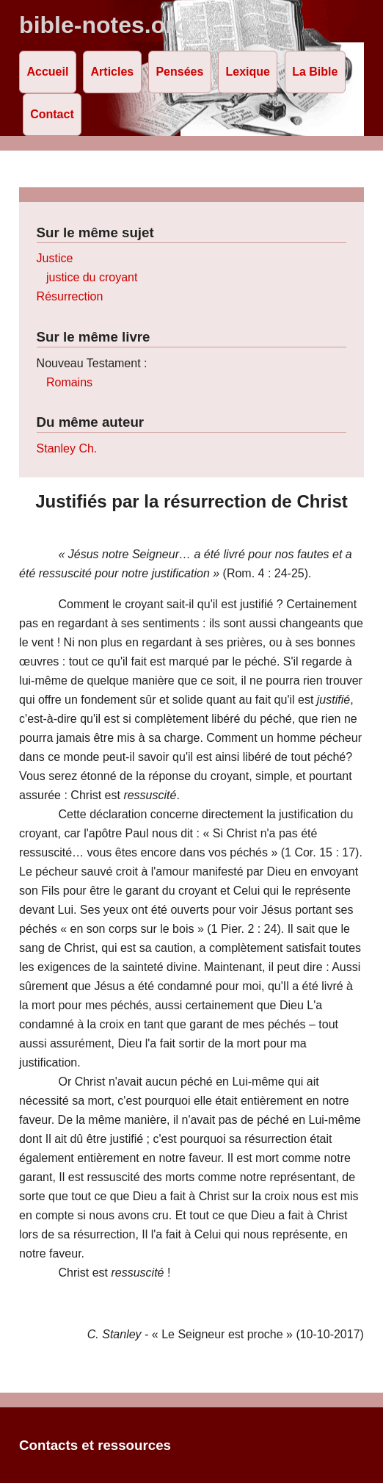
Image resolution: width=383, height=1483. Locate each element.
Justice (55, 258)
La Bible (315, 71)
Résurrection (70, 296)
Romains (69, 382)
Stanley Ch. (67, 448)
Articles (112, 71)
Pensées (179, 71)
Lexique (248, 71)
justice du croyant (92, 277)
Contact (52, 114)
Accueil (47, 71)
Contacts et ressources (95, 1445)
